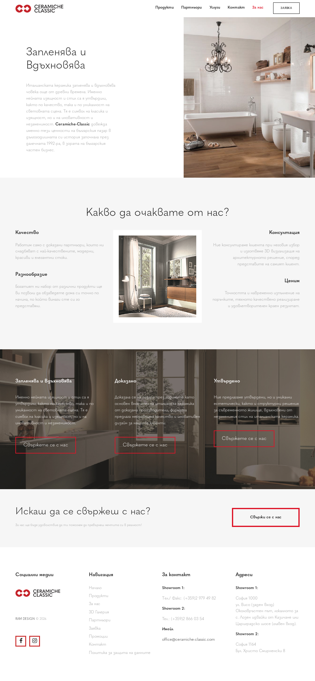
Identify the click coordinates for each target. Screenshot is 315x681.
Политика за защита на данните (119, 653)
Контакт (97, 645)
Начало (95, 588)
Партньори (99, 620)
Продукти (98, 596)
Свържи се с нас (265, 517)
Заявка (95, 629)
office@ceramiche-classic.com (188, 640)
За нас (94, 604)
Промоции (98, 637)
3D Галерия (99, 612)
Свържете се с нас (45, 445)
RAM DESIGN (25, 619)
